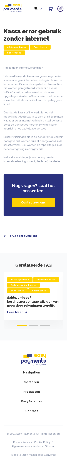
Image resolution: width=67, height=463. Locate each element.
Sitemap (50, 446)
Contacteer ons (33, 202)
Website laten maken (24, 454)
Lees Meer (15, 312)
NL (36, 8)
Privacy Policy (21, 442)
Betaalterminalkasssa (23, 285)
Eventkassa (40, 47)
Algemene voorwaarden (26, 446)
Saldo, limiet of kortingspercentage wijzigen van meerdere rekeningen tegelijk (33, 301)
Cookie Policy (42, 442)
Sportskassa (14, 53)
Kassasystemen (20, 279)
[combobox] (37, 9)
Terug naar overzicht (22, 235)
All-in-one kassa (16, 47)
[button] (22, 325)
